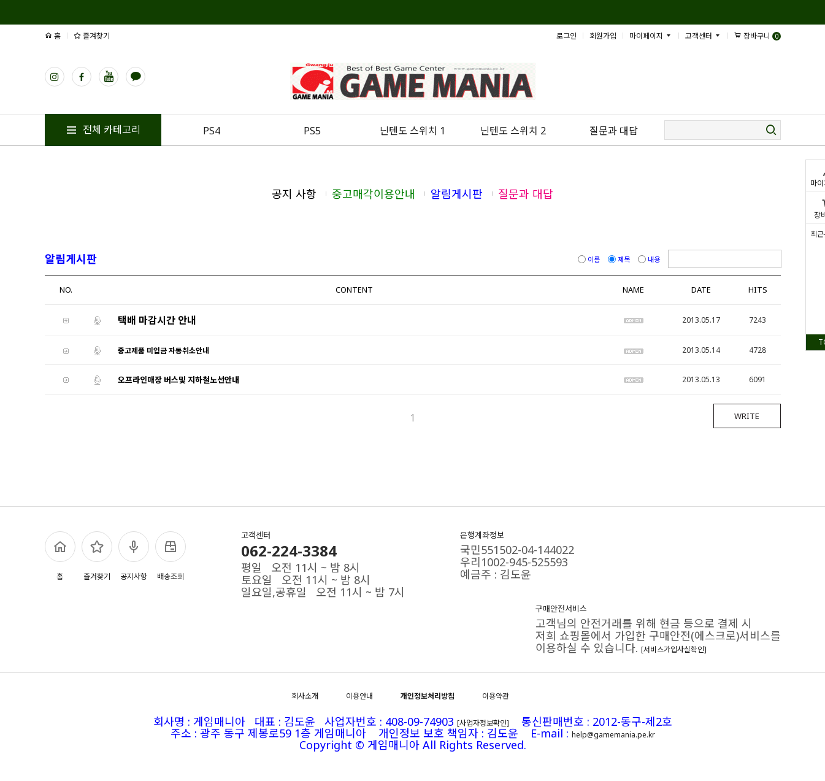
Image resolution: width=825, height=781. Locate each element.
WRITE (746, 415)
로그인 (566, 35)
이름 (590, 259)
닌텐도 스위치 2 (513, 130)
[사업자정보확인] (483, 723)
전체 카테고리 (103, 129)
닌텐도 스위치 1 (412, 130)
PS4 (211, 130)
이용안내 (359, 696)
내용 (650, 259)
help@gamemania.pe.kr (613, 734)
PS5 (312, 130)
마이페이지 (650, 35)
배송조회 (170, 556)
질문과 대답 (613, 130)
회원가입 (602, 35)
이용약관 (495, 696)
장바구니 (757, 35)
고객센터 (703, 35)
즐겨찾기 (92, 35)
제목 (620, 259)
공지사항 (133, 556)
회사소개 (304, 696)
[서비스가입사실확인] (674, 649)
